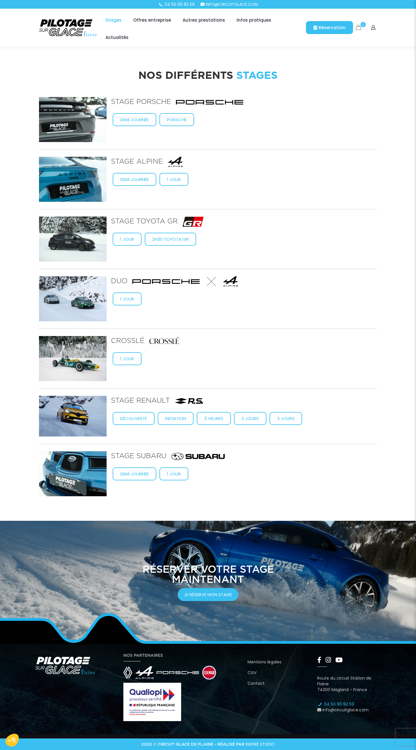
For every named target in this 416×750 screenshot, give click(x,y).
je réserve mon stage (208, 595)
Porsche (177, 120)
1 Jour (127, 239)
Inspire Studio (260, 744)
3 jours (286, 418)
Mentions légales (264, 662)
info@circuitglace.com (229, 4)
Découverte (133, 418)
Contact (256, 683)
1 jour (174, 179)
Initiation (175, 418)
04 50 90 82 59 (176, 4)
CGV (252, 673)
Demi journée (134, 120)
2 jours (250, 418)
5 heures (213, 418)
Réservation (329, 28)
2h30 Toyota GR (170, 239)
